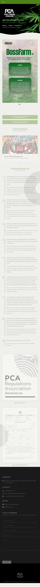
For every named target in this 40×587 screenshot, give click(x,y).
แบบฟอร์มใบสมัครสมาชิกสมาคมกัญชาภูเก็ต (20, 468)
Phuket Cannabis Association (12, 506)
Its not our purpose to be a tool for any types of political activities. (21, 346)
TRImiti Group (22, 585)
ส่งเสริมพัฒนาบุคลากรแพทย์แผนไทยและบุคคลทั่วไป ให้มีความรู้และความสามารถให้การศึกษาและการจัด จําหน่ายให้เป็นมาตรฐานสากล (22, 243)
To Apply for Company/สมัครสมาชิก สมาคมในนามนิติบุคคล (20, 119)
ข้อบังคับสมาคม (20, 405)
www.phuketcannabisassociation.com (14, 498)
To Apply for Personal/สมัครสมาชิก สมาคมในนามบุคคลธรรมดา (20, 124)
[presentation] (13, 557)
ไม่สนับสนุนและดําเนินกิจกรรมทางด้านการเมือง (19, 342)
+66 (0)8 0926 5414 (10, 492)
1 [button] (19, 104)
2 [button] (20, 104)
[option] (20, 71)
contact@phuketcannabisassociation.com (15, 495)
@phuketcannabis (9, 509)
